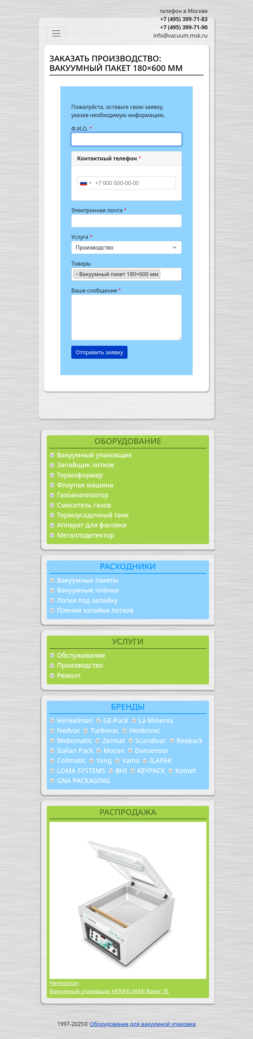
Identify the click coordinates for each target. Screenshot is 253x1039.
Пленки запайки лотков (95, 610)
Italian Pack (75, 750)
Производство (80, 665)
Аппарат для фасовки (91, 524)
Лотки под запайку (87, 600)
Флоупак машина (85, 484)
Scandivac (150, 740)
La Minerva (155, 720)
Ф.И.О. (79, 128)
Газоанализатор (82, 494)
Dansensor (152, 750)
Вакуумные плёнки (88, 590)
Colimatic (71, 760)
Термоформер (80, 475)
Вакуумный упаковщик (94, 454)
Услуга (79, 237)
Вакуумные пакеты (87, 580)
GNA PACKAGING (83, 780)
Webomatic (74, 740)
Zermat (113, 740)
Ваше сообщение (94, 290)
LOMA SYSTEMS (81, 770)
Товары (81, 263)
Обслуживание (81, 655)
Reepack (190, 740)
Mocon (114, 750)
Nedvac (68, 730)
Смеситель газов (84, 505)
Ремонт (69, 675)
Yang (103, 760)
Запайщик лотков (85, 464)
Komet (185, 770)
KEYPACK (151, 770)
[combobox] (85, 183)
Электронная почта (96, 210)
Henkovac (144, 730)
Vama (131, 760)
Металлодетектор (85, 535)
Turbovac (104, 730)
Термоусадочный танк (93, 514)
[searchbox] (164, 274)
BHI (121, 770)
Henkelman (75, 720)
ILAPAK (161, 760)
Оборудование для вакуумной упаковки (143, 1024)
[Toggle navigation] (56, 33)
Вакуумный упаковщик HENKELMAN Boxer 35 (109, 991)
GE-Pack (116, 720)
